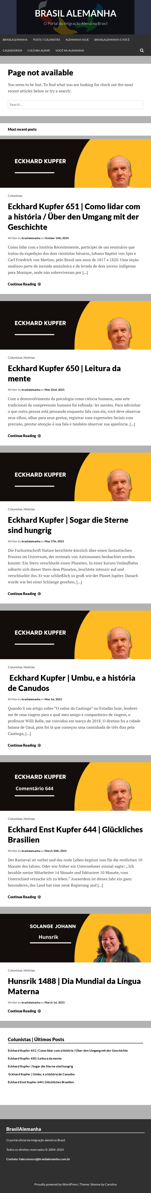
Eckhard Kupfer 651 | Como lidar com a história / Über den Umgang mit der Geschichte (74, 217)
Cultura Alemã (39, 50)
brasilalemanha (31, 238)
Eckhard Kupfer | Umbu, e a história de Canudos (41, 1074)
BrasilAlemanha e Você (112, 39)
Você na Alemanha (69, 50)
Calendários (12, 50)
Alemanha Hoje (77, 39)
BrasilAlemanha (15, 39)
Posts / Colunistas (46, 39)
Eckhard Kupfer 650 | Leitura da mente (35, 1058)
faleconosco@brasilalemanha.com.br (44, 1159)
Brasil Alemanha (75, 13)
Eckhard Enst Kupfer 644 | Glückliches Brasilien (41, 1082)
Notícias (29, 357)
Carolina (111, 1184)
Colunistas (15, 195)
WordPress (70, 1184)
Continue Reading (25, 284)
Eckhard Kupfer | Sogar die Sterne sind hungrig (40, 1066)
